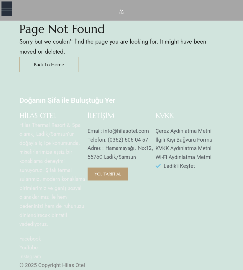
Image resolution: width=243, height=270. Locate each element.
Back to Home (49, 64)
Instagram (30, 256)
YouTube (28, 247)
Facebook (30, 239)
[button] (108, 174)
